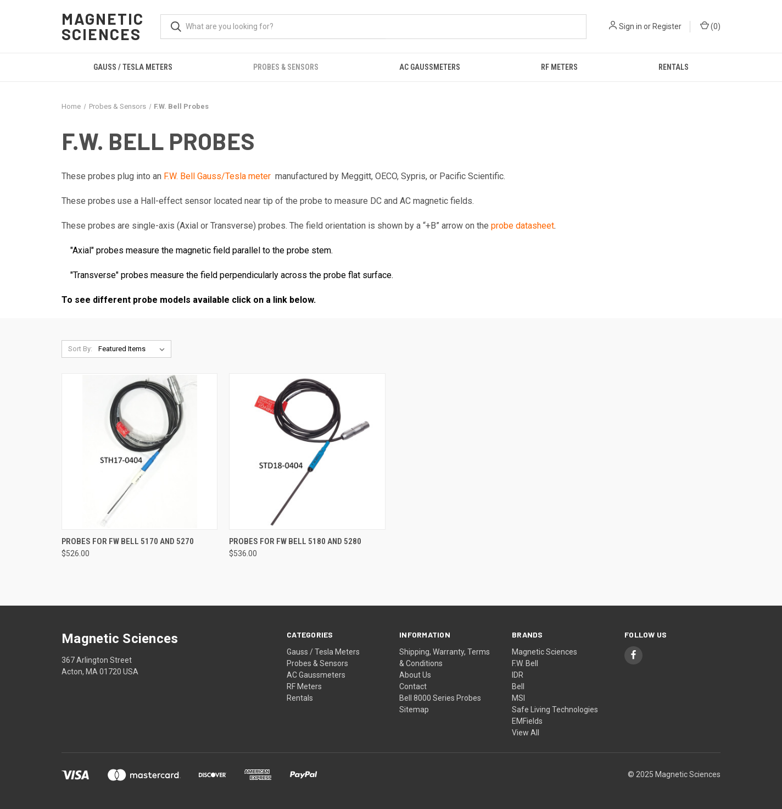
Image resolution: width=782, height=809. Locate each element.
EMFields (527, 721)
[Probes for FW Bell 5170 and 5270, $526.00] (139, 451)
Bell (518, 686)
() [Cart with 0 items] (710, 26)
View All (525, 732)
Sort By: (80, 349)
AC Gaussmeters (429, 67)
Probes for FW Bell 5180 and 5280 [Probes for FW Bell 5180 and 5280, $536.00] (295, 541)
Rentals (673, 67)
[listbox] (134, 349)
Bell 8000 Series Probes (440, 698)
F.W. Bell (180, 176)
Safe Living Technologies (555, 709)
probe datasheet (522, 225)
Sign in (630, 26)
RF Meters (559, 67)
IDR (517, 675)
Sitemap (414, 709)
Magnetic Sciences (544, 651)
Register (667, 26)
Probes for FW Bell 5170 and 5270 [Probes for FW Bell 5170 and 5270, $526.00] (128, 541)
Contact (413, 686)
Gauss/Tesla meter (234, 176)
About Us (415, 675)
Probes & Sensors (286, 67)
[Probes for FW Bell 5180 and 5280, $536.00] (307, 451)
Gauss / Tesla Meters (132, 67)
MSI (518, 698)
